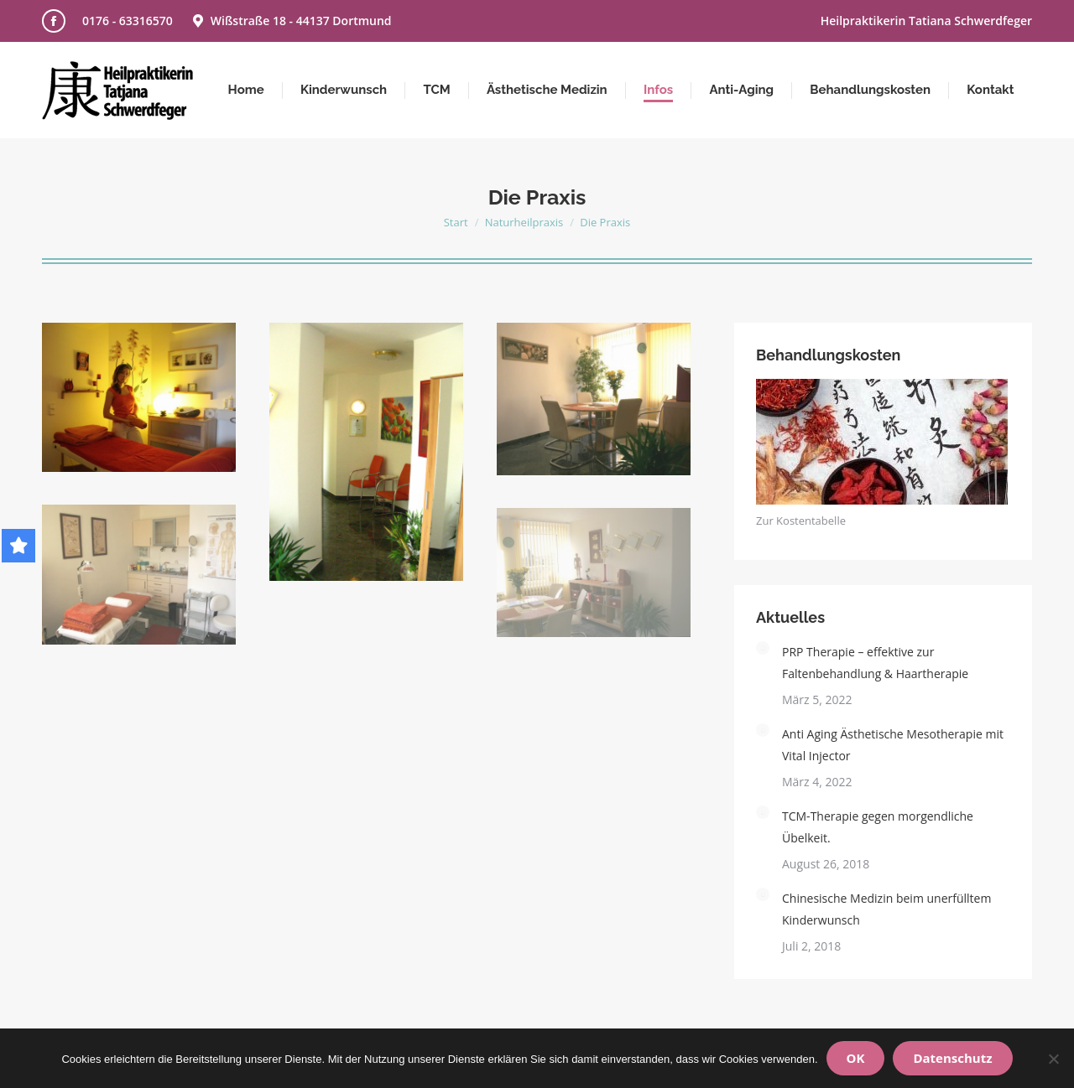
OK (856, 1057)
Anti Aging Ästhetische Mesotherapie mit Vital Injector (893, 745)
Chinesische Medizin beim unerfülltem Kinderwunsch (886, 909)
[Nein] (1053, 1058)
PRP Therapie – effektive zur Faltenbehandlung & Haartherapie (875, 662)
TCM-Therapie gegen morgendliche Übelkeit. (877, 827)
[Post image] (762, 648)
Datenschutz (952, 1057)
